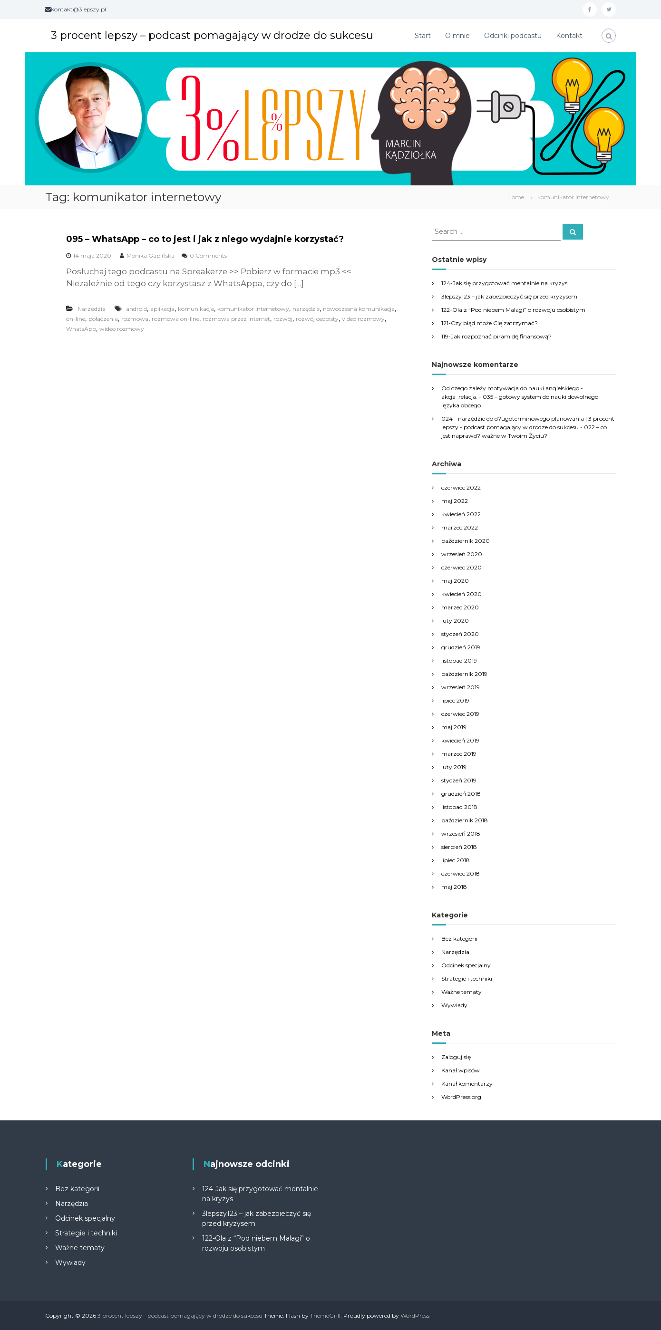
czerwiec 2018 (460, 873)
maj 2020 (455, 580)
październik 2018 (464, 820)
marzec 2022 (459, 527)
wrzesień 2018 (460, 833)
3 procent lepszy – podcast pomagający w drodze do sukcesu (212, 35)
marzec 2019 (458, 753)
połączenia (103, 318)
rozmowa (134, 318)
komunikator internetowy (253, 308)
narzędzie (306, 308)
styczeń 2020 (460, 633)
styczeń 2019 (458, 780)
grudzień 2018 (461, 793)
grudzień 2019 (460, 647)
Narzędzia (92, 308)
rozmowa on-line (175, 318)
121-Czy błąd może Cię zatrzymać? (489, 323)
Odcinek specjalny (466, 965)
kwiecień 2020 (461, 594)
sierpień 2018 (459, 846)
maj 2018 (454, 886)
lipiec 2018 (455, 860)
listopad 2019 (459, 660)
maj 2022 (454, 500)
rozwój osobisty (317, 318)
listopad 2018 (459, 806)
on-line (75, 318)
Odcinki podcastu (513, 35)
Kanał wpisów (460, 1070)
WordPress (414, 1315)
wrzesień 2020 (461, 554)
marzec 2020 (460, 607)
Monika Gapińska (150, 255)
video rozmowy (363, 318)
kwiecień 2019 (460, 740)
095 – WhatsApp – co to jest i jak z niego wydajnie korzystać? (205, 239)
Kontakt (569, 35)
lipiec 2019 (455, 700)
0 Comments (208, 255)
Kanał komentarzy (467, 1083)
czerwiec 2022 (461, 487)
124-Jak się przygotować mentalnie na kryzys (504, 283)
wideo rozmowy (121, 328)
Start (423, 35)
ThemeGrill (325, 1315)
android (136, 308)
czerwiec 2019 (460, 713)
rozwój (282, 318)
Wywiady (454, 1005)
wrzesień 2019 (460, 687)
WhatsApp (81, 328)
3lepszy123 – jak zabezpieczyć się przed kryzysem (509, 296)
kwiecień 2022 (461, 514)
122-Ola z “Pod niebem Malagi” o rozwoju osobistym (513, 309)
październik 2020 (465, 540)
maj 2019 (454, 727)
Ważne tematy (461, 991)
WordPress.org (461, 1096)
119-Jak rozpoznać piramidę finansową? (496, 336)
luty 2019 (454, 767)
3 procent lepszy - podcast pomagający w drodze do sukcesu (179, 1315)
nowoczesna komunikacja (359, 308)
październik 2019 (464, 673)
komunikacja (196, 308)
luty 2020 (455, 620)
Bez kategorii (459, 938)
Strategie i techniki (466, 978)
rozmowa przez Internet (236, 318)
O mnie (457, 35)
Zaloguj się (456, 1056)
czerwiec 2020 (461, 567)
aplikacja (162, 308)
